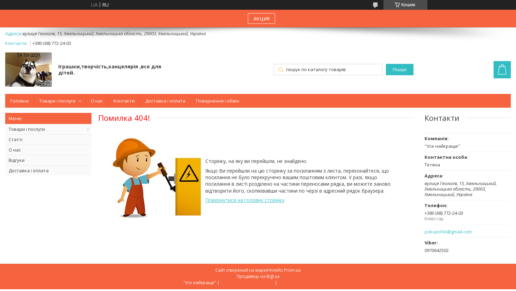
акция (261, 18)
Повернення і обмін (217, 101)
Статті (15, 139)
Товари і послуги (57, 101)
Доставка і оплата (165, 101)
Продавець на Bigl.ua (258, 276)
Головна (19, 101)
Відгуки (17, 160)
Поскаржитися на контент (247, 282)
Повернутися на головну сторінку (244, 200)
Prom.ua (292, 270)
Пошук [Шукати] (399, 69)
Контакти (124, 101)
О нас (97, 101)
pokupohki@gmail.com (448, 232)
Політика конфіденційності (305, 282)
